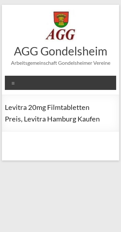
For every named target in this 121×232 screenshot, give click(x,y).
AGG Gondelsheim (60, 51)
